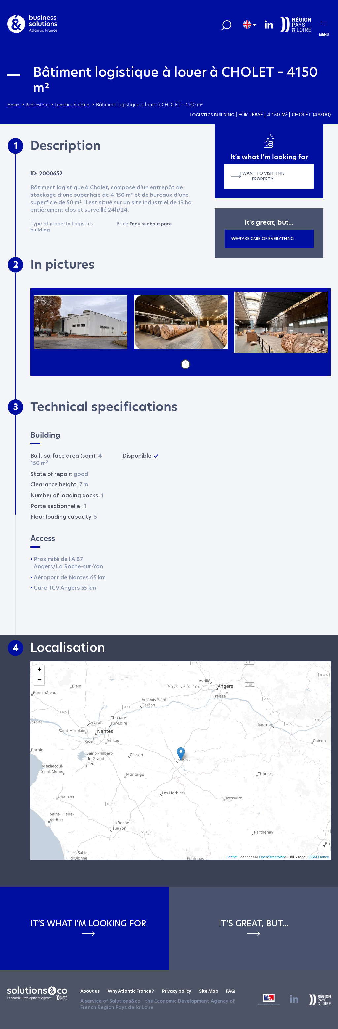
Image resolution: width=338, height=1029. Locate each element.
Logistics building (210, 114)
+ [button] (39, 670)
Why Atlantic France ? (135, 991)
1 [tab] (185, 364)
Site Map (221, 991)
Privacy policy (186, 991)
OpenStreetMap (272, 857)
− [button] (39, 680)
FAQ (245, 991)
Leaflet (231, 857)
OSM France (319, 857)
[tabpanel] (80, 322)
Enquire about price (153, 223)
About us (90, 991)
